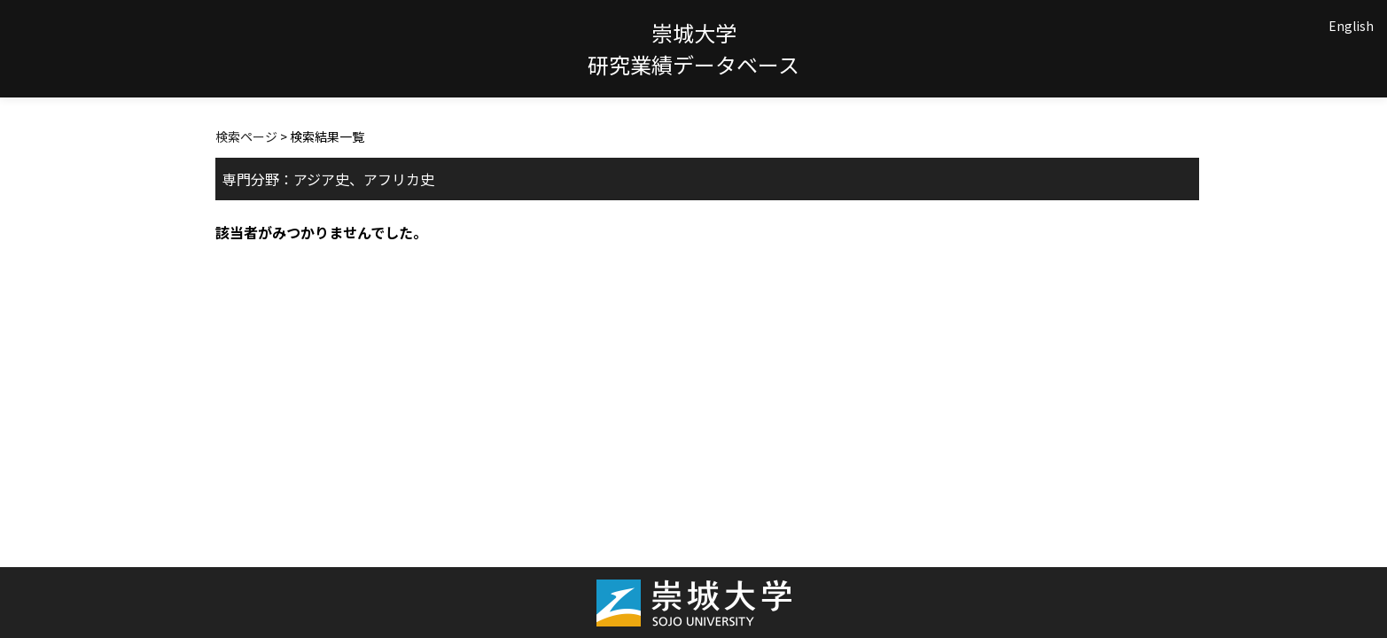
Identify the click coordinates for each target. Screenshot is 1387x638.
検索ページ (246, 136)
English (1351, 26)
